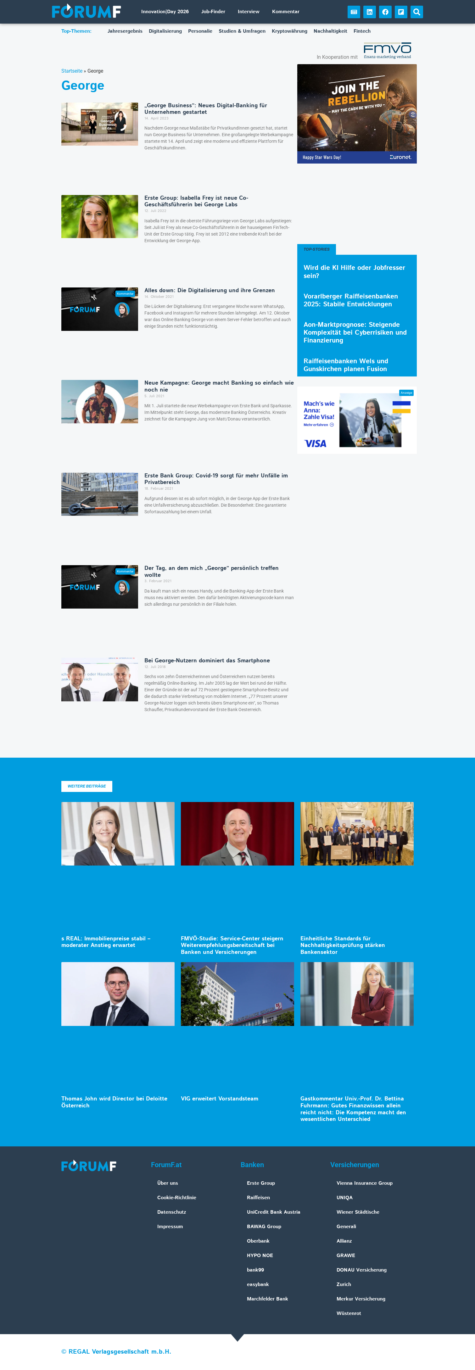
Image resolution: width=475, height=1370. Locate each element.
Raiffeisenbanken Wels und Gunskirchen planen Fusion (346, 365)
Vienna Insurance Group (365, 1183)
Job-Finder (213, 11)
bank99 (255, 1270)
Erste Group (261, 1183)
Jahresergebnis (125, 31)
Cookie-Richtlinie (176, 1197)
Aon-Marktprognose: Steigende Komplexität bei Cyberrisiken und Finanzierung (355, 332)
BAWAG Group (264, 1226)
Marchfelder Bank (267, 1299)
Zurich (344, 1284)
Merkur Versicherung (361, 1299)
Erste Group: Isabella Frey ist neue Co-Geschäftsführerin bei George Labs (196, 201)
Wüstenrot (349, 1313)
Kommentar (285, 11)
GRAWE (346, 1255)
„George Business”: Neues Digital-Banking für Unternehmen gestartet (205, 109)
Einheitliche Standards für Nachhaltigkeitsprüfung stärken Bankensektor (342, 945)
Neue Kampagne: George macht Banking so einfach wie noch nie (219, 386)
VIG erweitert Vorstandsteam (219, 1099)
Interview (249, 11)
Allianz (344, 1241)
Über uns (167, 1183)
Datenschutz (171, 1212)
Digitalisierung (165, 31)
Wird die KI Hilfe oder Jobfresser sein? (354, 272)
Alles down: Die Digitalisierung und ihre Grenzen (209, 291)
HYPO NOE (260, 1255)
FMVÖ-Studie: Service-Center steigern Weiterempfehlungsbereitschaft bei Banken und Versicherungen (232, 945)
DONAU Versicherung (362, 1270)
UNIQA (345, 1197)
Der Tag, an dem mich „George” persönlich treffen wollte (211, 571)
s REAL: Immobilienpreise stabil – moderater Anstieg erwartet (105, 942)
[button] (417, 12)
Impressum (170, 1226)
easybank (258, 1284)
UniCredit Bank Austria (273, 1212)
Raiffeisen (258, 1197)
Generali (346, 1226)
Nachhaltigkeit (330, 31)
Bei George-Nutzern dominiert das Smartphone (207, 661)
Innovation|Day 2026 (165, 11)
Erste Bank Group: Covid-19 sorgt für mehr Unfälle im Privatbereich (216, 479)
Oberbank (258, 1241)
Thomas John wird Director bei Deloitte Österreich (114, 1102)
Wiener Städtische (358, 1212)
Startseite (71, 71)
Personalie (200, 31)
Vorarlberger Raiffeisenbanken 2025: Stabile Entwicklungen (351, 300)
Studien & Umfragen (242, 31)
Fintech (362, 31)
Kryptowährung (289, 31)
